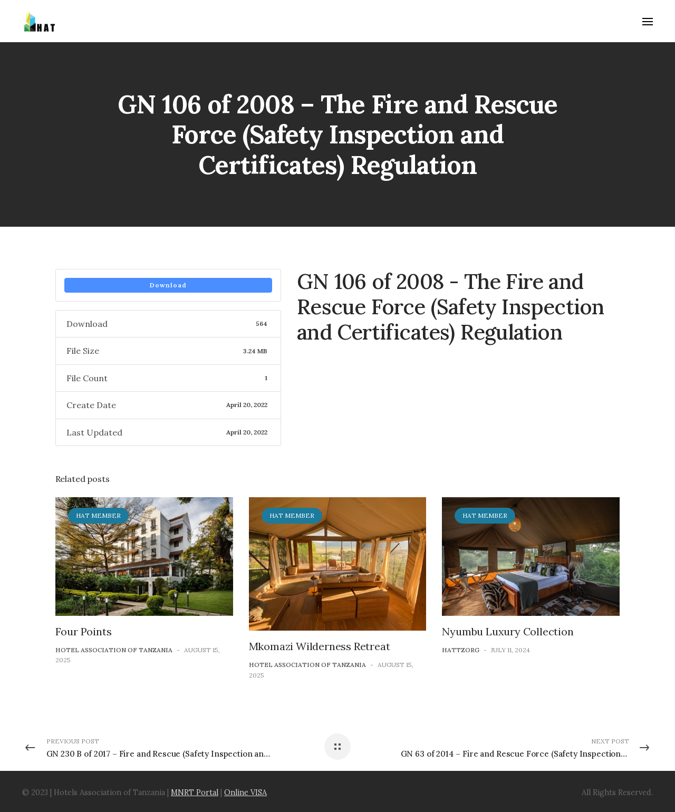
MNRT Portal (194, 792)
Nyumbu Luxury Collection (507, 631)
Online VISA (245, 792)
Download (168, 285)
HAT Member (98, 515)
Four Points (83, 631)
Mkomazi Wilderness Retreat (319, 646)
